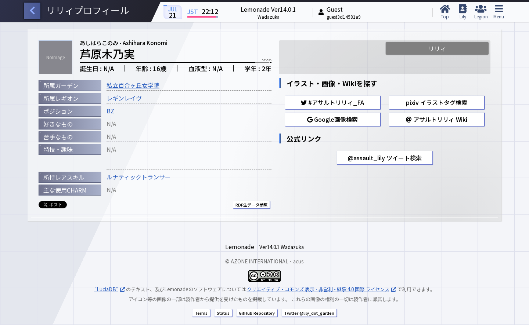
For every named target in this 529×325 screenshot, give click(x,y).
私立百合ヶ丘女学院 (133, 85)
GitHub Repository (257, 313)
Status (223, 313)
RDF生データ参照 (251, 205)
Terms (201, 313)
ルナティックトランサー (139, 176)
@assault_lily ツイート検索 (385, 157)
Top (444, 11)
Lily (462, 11)
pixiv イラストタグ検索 (436, 102)
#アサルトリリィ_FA (332, 102)
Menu (498, 11)
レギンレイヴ (124, 98)
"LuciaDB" (106, 289)
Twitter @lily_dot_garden (309, 313)
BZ (110, 110)
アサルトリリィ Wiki (436, 119)
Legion (480, 11)
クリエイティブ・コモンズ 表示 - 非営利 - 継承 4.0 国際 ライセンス (318, 289)
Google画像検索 (332, 119)
